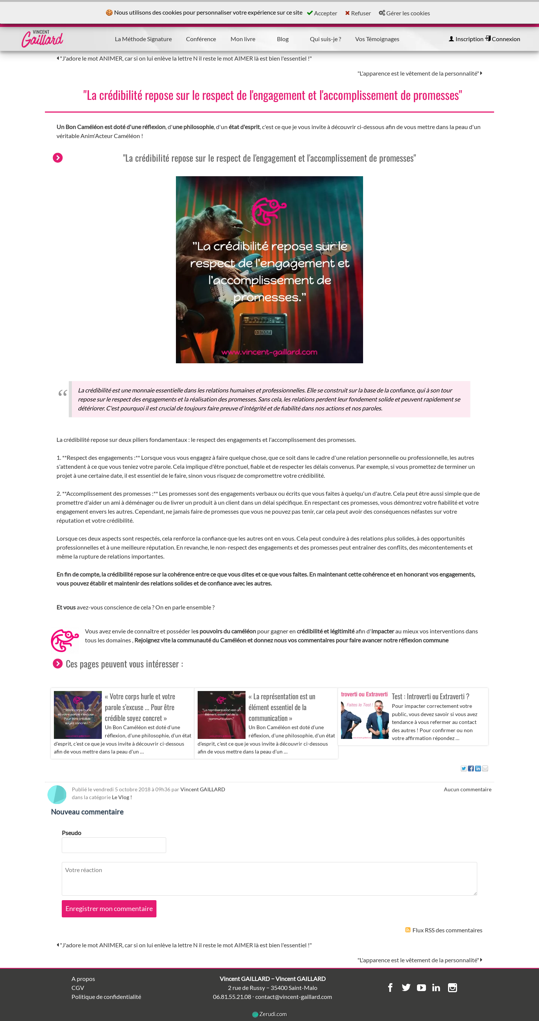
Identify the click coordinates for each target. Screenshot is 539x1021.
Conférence (201, 38)
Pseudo (71, 832)
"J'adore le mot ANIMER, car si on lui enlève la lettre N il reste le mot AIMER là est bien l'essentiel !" (184, 58)
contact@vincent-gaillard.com (293, 996)
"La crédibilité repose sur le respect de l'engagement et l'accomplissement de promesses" (272, 94)
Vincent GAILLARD (202, 789)
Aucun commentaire (467, 789)
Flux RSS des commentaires (443, 929)
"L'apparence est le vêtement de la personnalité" (419, 73)
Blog (283, 38)
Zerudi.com (269, 1014)
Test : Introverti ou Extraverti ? (430, 696)
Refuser (358, 12)
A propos (83, 978)
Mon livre (243, 38)
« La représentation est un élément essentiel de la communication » (282, 707)
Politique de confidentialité (106, 996)
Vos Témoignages (377, 38)
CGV (77, 987)
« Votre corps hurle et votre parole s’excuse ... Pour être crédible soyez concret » (140, 707)
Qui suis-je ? (325, 38)
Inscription (466, 38)
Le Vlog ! (122, 797)
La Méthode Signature (143, 38)
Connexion (502, 38)
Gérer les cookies (404, 12)
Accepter (322, 12)
